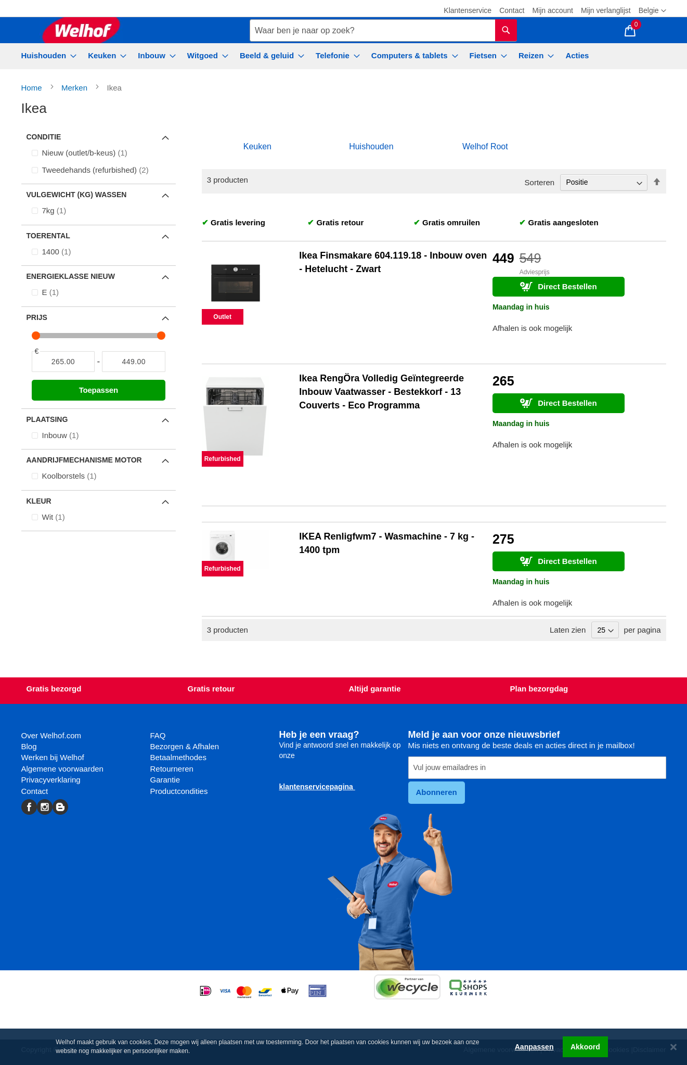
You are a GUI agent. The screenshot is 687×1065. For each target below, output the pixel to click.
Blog (29, 746)
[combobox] (383, 30)
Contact (511, 10)
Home (32, 87)
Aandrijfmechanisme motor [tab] (84, 460)
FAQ (158, 735)
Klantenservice (467, 10)
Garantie (165, 779)
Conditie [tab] (44, 137)
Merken (75, 87)
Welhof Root (485, 146)
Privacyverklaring (51, 779)
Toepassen (98, 390)
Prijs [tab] (37, 317)
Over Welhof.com (51, 735)
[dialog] (343, 1047)
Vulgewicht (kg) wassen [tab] (77, 194)
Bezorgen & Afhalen (184, 746)
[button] (652, 11)
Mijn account (552, 10)
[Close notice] (673, 1047)
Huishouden (371, 146)
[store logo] (81, 30)
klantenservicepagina (317, 786)
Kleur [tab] (39, 501)
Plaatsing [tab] (47, 419)
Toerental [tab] (48, 236)
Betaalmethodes (178, 757)
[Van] (63, 361)
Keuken (257, 146)
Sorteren (540, 181)
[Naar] (133, 361)
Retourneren (171, 768)
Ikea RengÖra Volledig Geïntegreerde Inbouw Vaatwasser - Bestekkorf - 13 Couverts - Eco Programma (381, 391)
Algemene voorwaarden (62, 768)
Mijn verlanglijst (606, 10)
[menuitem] (46, 55)
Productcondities (179, 791)
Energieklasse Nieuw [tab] (71, 276)
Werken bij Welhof (52, 757)
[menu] (344, 56)
